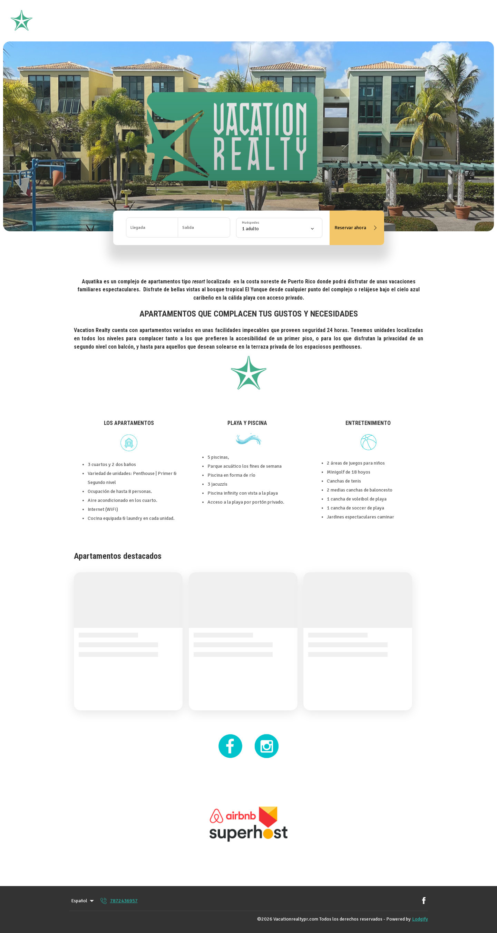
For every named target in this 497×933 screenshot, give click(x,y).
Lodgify (420, 919)
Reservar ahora (356, 228)
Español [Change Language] (83, 901)
